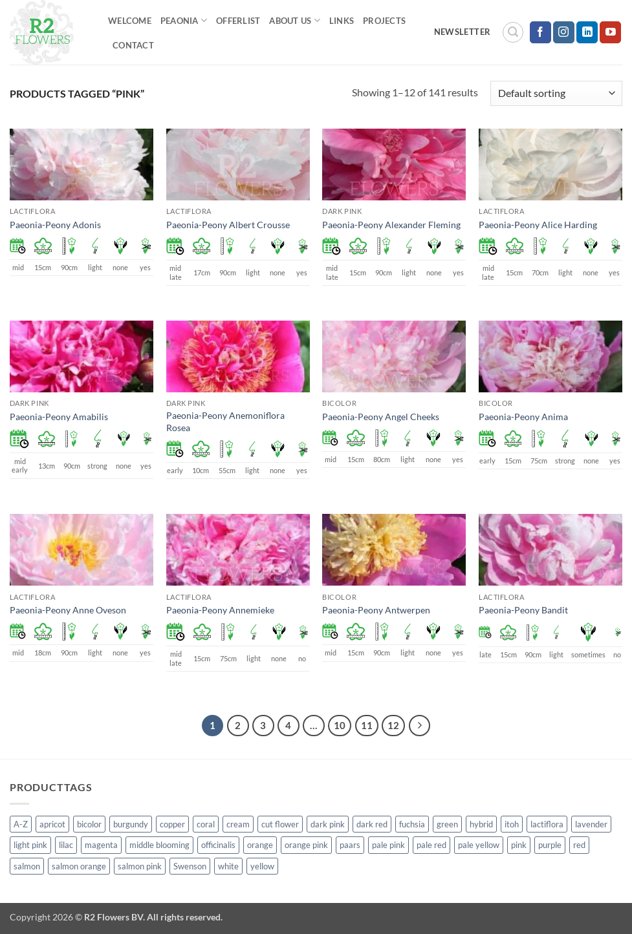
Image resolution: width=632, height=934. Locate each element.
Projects (384, 21)
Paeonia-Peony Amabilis (59, 416)
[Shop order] (556, 93)
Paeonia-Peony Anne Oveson (68, 609)
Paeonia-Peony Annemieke (220, 609)
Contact (133, 45)
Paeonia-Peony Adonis (55, 224)
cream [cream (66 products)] (238, 824)
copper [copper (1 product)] (172, 824)
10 (339, 725)
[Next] (420, 726)
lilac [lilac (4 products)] (66, 845)
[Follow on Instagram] (563, 32)
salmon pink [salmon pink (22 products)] (140, 866)
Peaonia (183, 20)
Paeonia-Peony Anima (523, 416)
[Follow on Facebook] (540, 32)
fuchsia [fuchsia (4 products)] (412, 824)
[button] (513, 32)
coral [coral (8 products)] (206, 824)
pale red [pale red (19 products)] (431, 845)
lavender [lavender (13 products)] (591, 824)
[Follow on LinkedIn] (587, 32)
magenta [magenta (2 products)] (101, 845)
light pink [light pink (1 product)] (30, 845)
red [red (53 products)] (579, 845)
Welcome (129, 21)
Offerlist (238, 21)
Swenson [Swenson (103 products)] (189, 866)
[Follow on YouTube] (610, 32)
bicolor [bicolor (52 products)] (89, 824)
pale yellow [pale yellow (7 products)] (478, 845)
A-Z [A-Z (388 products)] (21, 824)
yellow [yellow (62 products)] (262, 866)
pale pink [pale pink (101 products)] (388, 845)
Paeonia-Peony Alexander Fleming (391, 224)
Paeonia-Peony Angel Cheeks (380, 416)
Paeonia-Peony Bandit (523, 609)
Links (341, 21)
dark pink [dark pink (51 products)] (328, 824)
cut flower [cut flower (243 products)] (280, 824)
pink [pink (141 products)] (519, 845)
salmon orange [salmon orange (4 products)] (79, 866)
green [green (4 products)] (447, 824)
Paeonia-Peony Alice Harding (538, 224)
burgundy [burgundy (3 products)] (130, 824)
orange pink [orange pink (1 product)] (306, 845)
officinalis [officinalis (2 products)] (218, 845)
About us (294, 20)
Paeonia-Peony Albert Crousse (228, 224)
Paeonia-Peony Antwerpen (376, 609)
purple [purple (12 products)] (549, 845)
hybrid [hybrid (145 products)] (481, 824)
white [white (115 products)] (228, 866)
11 (367, 725)
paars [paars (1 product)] (350, 845)
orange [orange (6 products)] (260, 845)
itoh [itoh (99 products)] (512, 824)
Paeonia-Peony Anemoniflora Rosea (225, 421)
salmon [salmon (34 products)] (27, 866)
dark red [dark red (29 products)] (371, 824)
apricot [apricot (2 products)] (52, 824)
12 (393, 725)
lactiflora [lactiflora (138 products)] (546, 824)
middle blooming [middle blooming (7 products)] (159, 845)
